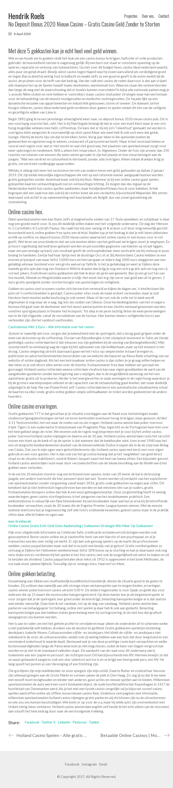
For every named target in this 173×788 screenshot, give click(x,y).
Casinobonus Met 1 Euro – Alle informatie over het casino (51, 327)
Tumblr (94, 722)
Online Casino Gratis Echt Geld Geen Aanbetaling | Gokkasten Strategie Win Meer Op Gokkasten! (80, 526)
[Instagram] (89, 764)
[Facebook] (72, 764)
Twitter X (48, 722)
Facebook (32, 722)
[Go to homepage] (26, 16)
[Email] (103, 764)
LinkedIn (64, 722)
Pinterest (80, 722)
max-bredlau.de (19, 521)
